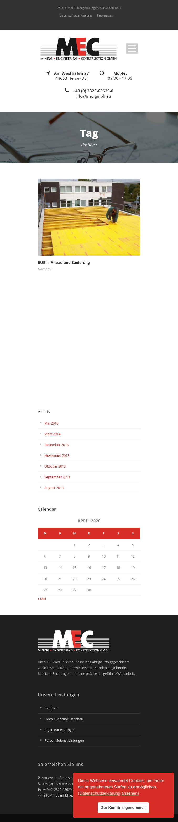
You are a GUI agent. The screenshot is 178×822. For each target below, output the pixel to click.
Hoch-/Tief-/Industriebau (63, 719)
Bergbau (50, 708)
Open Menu (132, 48)
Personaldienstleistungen (64, 740)
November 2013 (56, 455)
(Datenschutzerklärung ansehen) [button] (108, 793)
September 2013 (57, 477)
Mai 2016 (51, 423)
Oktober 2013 (55, 466)
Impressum (105, 15)
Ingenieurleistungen (60, 729)
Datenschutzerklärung (75, 15)
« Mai (42, 598)
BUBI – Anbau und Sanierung (64, 262)
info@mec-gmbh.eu (58, 795)
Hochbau (44, 269)
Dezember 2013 (56, 444)
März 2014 (52, 434)
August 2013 (54, 487)
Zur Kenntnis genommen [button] (123, 807)
